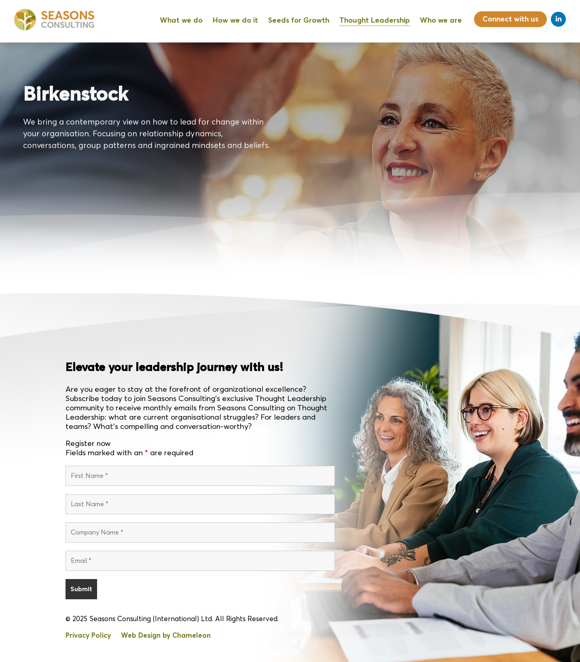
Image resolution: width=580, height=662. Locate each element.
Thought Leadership (374, 20)
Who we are (441, 20)
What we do (181, 20)
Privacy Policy (88, 635)
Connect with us (510, 19)
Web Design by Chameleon (166, 635)
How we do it (235, 20)
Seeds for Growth (298, 20)
